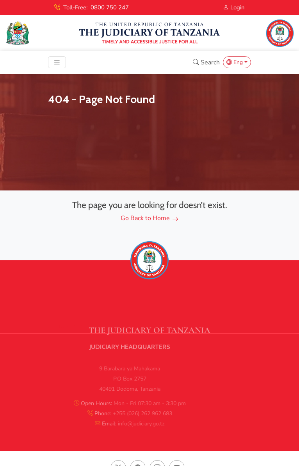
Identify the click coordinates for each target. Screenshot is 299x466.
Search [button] (206, 62)
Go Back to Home (149, 218)
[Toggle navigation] (57, 62)
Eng (234, 62)
